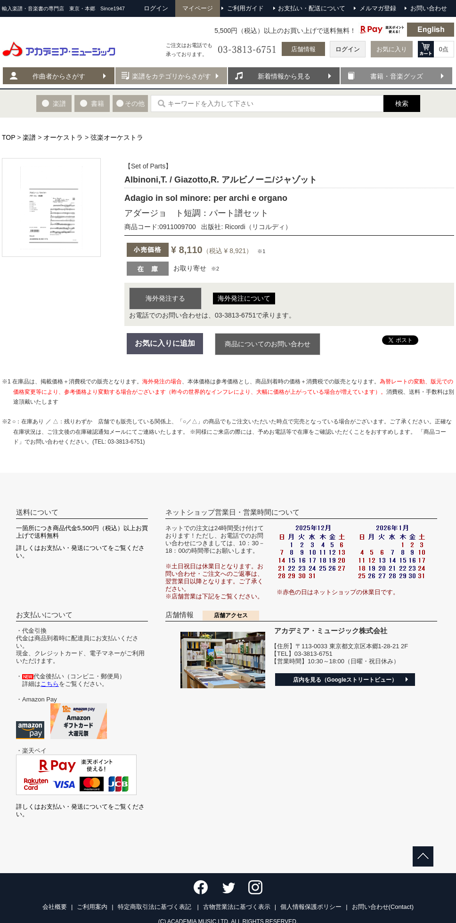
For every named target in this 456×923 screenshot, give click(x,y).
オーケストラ (63, 137)
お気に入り (391, 49)
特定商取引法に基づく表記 (155, 906)
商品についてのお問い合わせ (267, 344)
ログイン (347, 49)
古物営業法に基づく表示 (236, 906)
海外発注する (165, 298)
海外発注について (244, 298)
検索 (401, 103)
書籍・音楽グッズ (396, 76)
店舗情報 (303, 49)
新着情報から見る (284, 76)
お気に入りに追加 (165, 343)
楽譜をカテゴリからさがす (171, 76)
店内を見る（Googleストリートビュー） (345, 679)
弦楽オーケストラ (116, 137)
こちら (50, 683)
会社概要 (54, 906)
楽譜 (29, 137)
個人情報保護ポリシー (311, 906)
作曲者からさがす (59, 76)
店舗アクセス (231, 615)
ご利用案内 (92, 906)
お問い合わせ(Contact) (383, 906)
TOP (8, 137)
